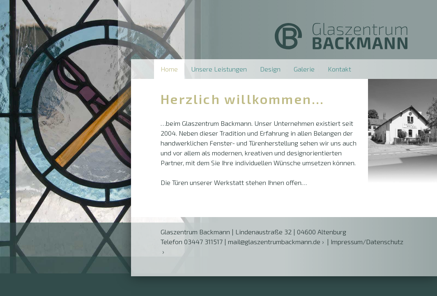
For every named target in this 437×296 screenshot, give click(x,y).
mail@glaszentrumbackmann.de (274, 241)
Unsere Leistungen (219, 69)
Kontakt (339, 69)
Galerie (304, 69)
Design (270, 69)
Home (169, 69)
